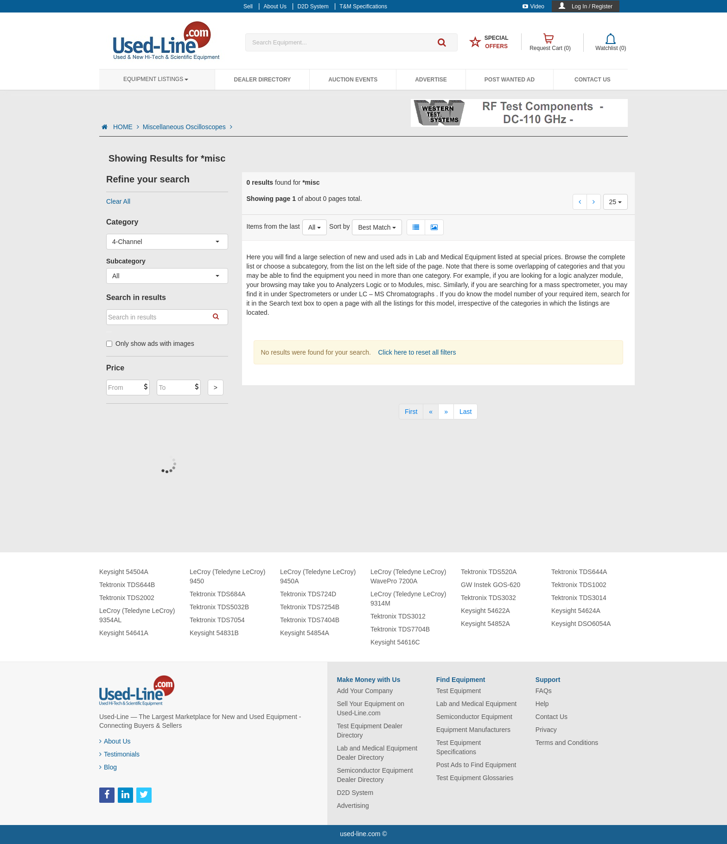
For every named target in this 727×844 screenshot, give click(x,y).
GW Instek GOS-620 (490, 584)
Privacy (546, 729)
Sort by (339, 226)
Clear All (118, 201)
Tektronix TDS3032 (488, 597)
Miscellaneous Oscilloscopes (187, 127)
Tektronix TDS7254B (309, 607)
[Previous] (431, 411)
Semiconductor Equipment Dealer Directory (375, 775)
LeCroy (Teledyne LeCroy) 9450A (318, 576)
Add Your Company (365, 690)
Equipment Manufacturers (473, 729)
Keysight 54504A (123, 571)
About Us (115, 741)
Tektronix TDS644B (127, 584)
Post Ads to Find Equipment (476, 765)
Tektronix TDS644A (579, 571)
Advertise (431, 79)
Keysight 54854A (304, 633)
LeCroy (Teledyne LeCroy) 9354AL (137, 615)
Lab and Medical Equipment (476, 703)
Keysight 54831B (214, 633)
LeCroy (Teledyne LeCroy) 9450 (227, 576)
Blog (108, 767)
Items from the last (273, 226)
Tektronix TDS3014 (578, 597)
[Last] (465, 411)
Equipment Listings (155, 79)
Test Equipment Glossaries (475, 777)
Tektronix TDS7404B (309, 620)
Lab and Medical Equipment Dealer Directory (377, 752)
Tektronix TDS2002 (126, 597)
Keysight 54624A (575, 610)
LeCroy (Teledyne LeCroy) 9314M (408, 598)
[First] (411, 411)
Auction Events (352, 79)
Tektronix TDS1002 (578, 584)
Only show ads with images (150, 343)
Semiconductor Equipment (474, 716)
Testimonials (119, 754)
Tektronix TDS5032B (219, 607)
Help (542, 703)
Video (533, 6)
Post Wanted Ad (510, 79)
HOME (126, 127)
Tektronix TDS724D (308, 594)
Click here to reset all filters (416, 352)
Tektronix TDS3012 (398, 616)
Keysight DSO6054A (581, 623)
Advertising (353, 805)
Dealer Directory (262, 79)
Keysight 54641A (123, 633)
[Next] (446, 411)
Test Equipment (458, 690)
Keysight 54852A (485, 623)
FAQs (544, 690)
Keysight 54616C (395, 642)
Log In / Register (592, 6)
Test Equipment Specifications (458, 747)
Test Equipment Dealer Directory (370, 730)
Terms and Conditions (567, 742)
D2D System (355, 792)
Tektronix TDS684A (217, 594)
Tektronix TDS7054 (217, 620)
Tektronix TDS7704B (400, 629)
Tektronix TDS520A (489, 571)
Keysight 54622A (485, 610)
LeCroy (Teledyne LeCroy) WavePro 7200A (408, 576)
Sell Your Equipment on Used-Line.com (371, 708)
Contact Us (592, 79)
